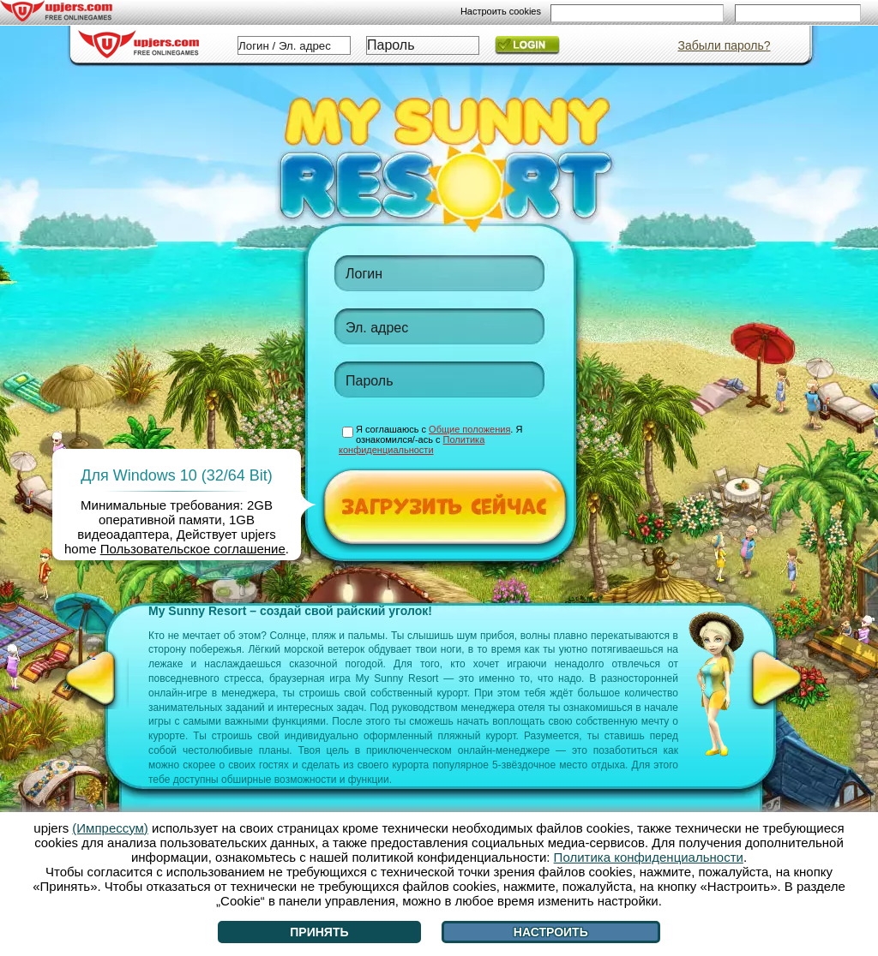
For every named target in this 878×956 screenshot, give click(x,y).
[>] (777, 678)
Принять (319, 932)
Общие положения (469, 429)
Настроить (551, 932)
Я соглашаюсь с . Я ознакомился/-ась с (430, 439)
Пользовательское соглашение (193, 548)
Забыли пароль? (723, 45)
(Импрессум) (110, 828)
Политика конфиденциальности (411, 444)
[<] (94, 678)
